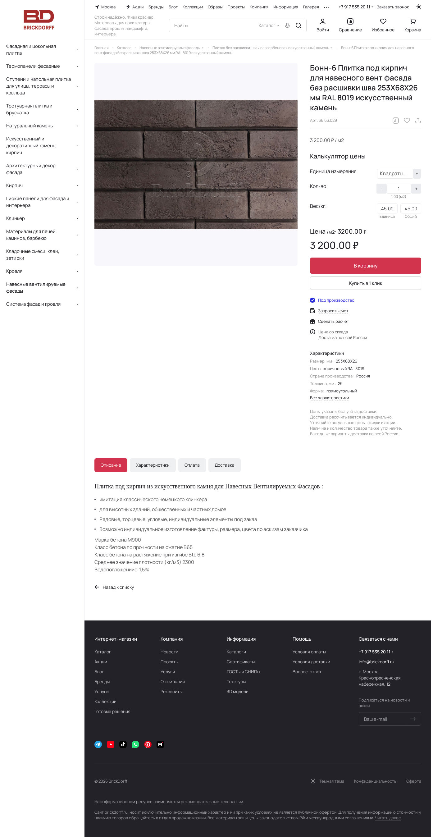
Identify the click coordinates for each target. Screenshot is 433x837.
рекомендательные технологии (212, 801)
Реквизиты (171, 691)
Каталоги (236, 652)
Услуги (101, 691)
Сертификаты (241, 662)
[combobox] (399, 174)
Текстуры (236, 681)
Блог (99, 672)
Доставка (225, 465)
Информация (241, 639)
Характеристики (153, 465)
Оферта (413, 781)
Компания (172, 639)
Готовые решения (112, 711)
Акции (100, 662)
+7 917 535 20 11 (354, 7)
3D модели (237, 691)
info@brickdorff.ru (376, 662)
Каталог (102, 652)
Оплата (192, 465)
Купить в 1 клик (365, 283)
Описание (111, 465)
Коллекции (105, 701)
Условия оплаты (309, 652)
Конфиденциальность (375, 781)
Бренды (102, 681)
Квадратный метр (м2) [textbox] (396, 173)
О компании (173, 681)
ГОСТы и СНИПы (243, 672)
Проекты (169, 662)
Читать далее (388, 818)
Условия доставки (311, 662)
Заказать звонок (393, 7)
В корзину (366, 265)
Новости (169, 652)
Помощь (302, 639)
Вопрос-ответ (307, 672)
